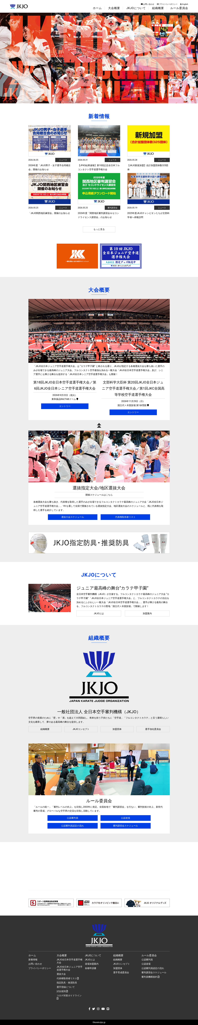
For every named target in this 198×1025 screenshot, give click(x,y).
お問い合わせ (147, 4)
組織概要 (44, 729)
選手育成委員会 (121, 972)
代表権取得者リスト (125, 517)
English (184, 4)
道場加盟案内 (92, 964)
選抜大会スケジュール (72, 517)
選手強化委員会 (153, 729)
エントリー (65, 406)
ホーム (97, 8)
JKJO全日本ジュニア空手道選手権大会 (70, 968)
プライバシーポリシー (167, 4)
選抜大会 (61, 974)
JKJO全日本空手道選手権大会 (70, 961)
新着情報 (32, 959)
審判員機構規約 (150, 977)
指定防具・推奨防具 (67, 982)
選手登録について (66, 987)
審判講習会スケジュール (125, 825)
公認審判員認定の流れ (72, 825)
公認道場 (125, 818)
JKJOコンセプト (81, 729)
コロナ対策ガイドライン (69, 997)
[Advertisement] (99, 866)
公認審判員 (72, 818)
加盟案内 (147, 613)
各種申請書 (90, 968)
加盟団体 (117, 729)
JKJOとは (99, 613)
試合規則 (62, 991)
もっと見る (99, 229)
